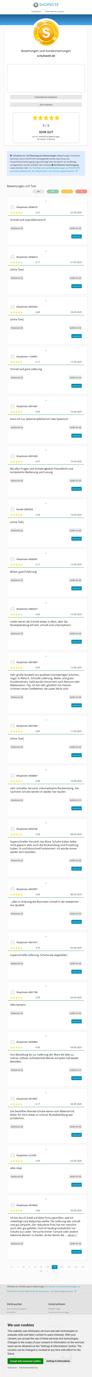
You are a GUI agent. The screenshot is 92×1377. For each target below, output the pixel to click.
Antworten (76, 236)
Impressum (12, 1368)
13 (69, 1266)
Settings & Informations (58, 1361)
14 (76, 1266)
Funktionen (36, 11)
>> (53, 1271)
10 (47, 1266)
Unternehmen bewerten (46, 97)
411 (38, 191)
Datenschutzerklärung (28, 1368)
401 (52, 191)
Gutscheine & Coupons (17, 1308)
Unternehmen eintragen (58, 1312)
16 (41, 1271)
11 (54, 1266)
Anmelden (11, 1312)
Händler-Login (54, 1308)
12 (61, 1266)
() (75, 228)
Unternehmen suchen (54, 11)
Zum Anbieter (46, 104)
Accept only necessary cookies (25, 1361)
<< (11, 1266)
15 (83, 1266)
